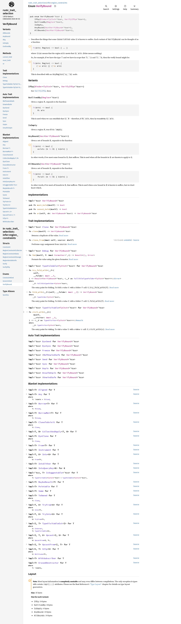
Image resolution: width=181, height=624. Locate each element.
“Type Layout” (95, 584)
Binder (43, 19)
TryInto (46, 514)
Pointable (44, 486)
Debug (45, 250)
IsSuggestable (54, 472)
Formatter (59, 255)
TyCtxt (51, 19)
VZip (44, 549)
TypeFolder (41, 297)
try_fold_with (39, 270)
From (41, 445)
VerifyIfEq (70, 19)
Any (40, 394)
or (38, 213)
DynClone (43, 436)
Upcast (50, 535)
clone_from (38, 240)
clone (35, 231)
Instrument (44, 450)
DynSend (46, 341)
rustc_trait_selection (37, 3)
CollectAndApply (51, 431)
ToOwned (42, 495)
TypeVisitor (50, 320)
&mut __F (49, 276)
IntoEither (44, 463)
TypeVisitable (50, 307)
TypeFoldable (49, 266)
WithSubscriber (47, 558)
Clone (45, 227)
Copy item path (55, 6)
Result (78, 255)
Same (41, 491)
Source (136, 240)
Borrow (42, 403)
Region (50, 22)
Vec (46, 27)
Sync (44, 364)
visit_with (38, 312)
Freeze (46, 350)
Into (44, 454)
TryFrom (46, 504)
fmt (34, 255)
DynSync (46, 346)
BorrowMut (44, 413)
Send (44, 359)
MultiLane (39, 554)
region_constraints (59, 3)
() (84, 255)
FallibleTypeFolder (84, 278)
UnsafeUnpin (49, 373)
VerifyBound (56, 27)
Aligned (42, 389)
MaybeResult (45, 482)
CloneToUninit (46, 422)
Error (91, 255)
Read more (63, 235)
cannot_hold (43, 209)
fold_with (37, 292)
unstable (127, 240)
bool (62, 205)
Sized (47, 399)
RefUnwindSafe (52, 355)
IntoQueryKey (46, 468)
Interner (38, 529)
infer (49, 3)
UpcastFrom (39, 540)
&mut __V (50, 317)
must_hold (42, 205)
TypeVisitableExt (52, 523)
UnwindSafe (50, 377)
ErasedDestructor (48, 562)
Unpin (45, 368)
